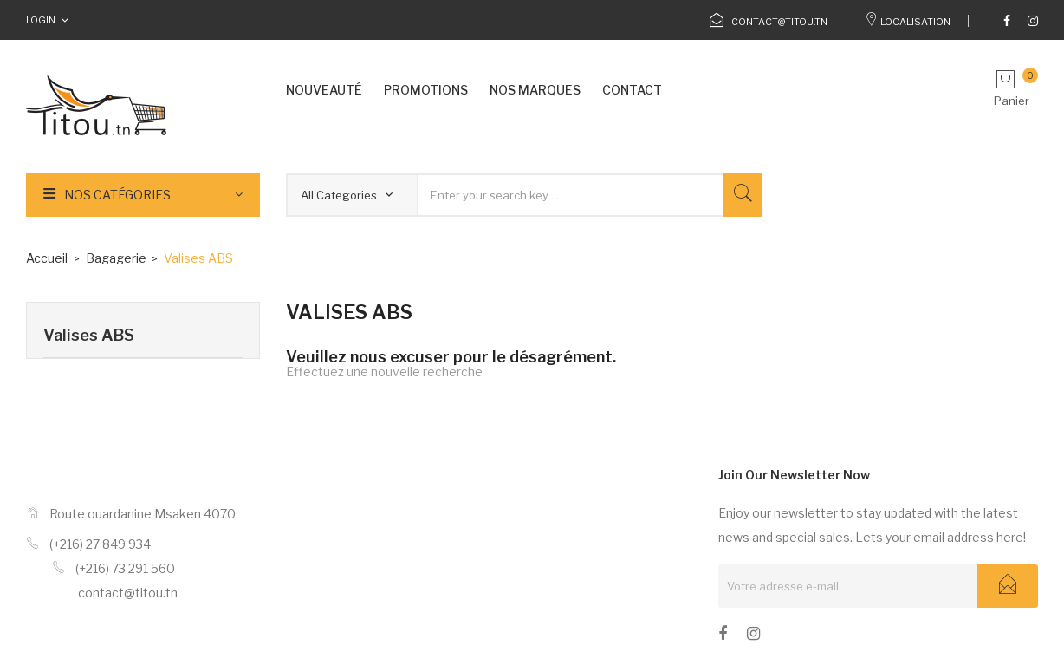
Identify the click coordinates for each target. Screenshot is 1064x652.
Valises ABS (88, 335)
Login (40, 20)
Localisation (907, 22)
